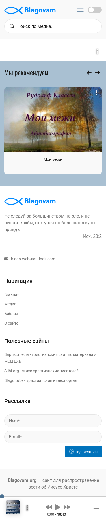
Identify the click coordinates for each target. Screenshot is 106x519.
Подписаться (83, 452)
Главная (12, 294)
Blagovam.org (22, 480)
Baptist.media (16, 354)
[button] (48, 507)
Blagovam (30, 10)
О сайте (11, 323)
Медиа (10, 304)
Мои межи (53, 159)
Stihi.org (11, 371)
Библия (11, 313)
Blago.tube (13, 380)
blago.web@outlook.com (29, 259)
